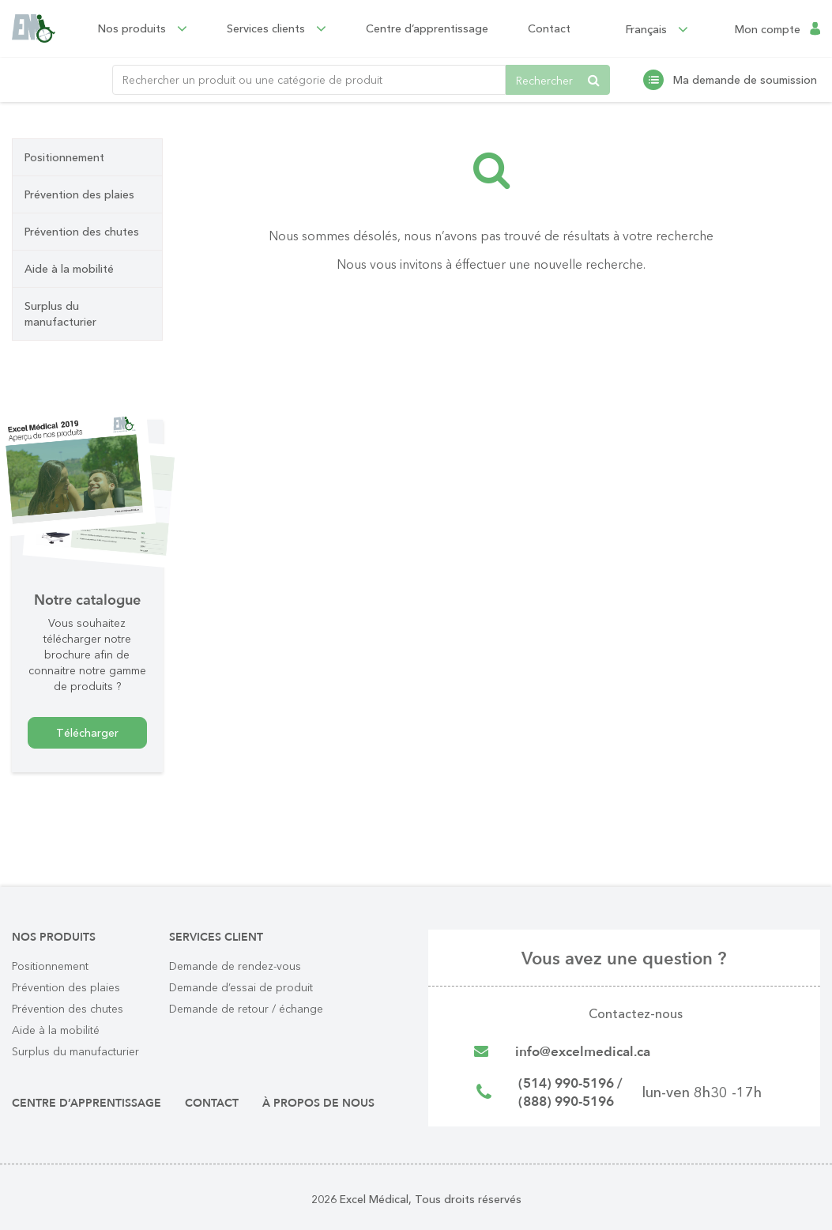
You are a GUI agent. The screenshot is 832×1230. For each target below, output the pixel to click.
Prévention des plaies (79, 194)
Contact (560, 28)
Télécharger (87, 733)
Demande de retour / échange (246, 1009)
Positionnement (64, 157)
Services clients (287, 28)
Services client (216, 937)
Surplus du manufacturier (60, 314)
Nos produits (153, 28)
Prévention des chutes (81, 231)
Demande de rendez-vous (235, 966)
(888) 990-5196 (570, 1105)
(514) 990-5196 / (575, 1086)
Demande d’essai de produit (241, 987)
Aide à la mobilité (69, 269)
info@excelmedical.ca (586, 1052)
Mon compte (767, 28)
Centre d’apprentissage (438, 28)
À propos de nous (318, 1103)
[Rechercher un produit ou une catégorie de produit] (309, 80)
